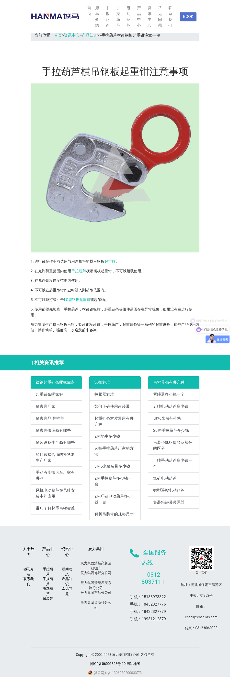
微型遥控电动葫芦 (168, 490)
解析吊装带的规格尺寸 (114, 514)
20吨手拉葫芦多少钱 (171, 430)
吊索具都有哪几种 (168, 382)
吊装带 (48, 598)
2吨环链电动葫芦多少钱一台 (113, 499)
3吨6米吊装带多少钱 (112, 466)
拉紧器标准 (104, 394)
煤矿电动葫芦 (165, 478)
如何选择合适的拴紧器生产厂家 (55, 457)
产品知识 (89, 35)
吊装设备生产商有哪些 (55, 442)
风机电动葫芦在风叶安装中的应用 (55, 493)
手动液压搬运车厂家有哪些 (55, 475)
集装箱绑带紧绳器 (168, 502)
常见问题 (160, 16)
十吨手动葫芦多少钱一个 (172, 463)
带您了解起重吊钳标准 (55, 508)
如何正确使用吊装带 (112, 406)
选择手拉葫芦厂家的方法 (114, 451)
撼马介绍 (97, 16)
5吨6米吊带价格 (167, 418)
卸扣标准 (102, 382)
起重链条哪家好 (49, 394)
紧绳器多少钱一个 (168, 394)
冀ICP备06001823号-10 (108, 664)
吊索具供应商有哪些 (53, 430)
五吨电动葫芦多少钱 (170, 406)
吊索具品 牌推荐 (50, 418)
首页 (89, 10)
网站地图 (133, 664)
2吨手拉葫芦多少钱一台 (113, 481)
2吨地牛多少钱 (107, 436)
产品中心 (139, 16)
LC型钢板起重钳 (77, 300)
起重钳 (109, 261)
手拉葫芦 (118, 16)
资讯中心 (149, 16)
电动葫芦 (128, 16)
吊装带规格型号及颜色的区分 (172, 445)
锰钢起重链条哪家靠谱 (55, 382)
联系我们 (170, 16)
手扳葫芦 (108, 16)
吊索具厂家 (45, 406)
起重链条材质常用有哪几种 (114, 421)
